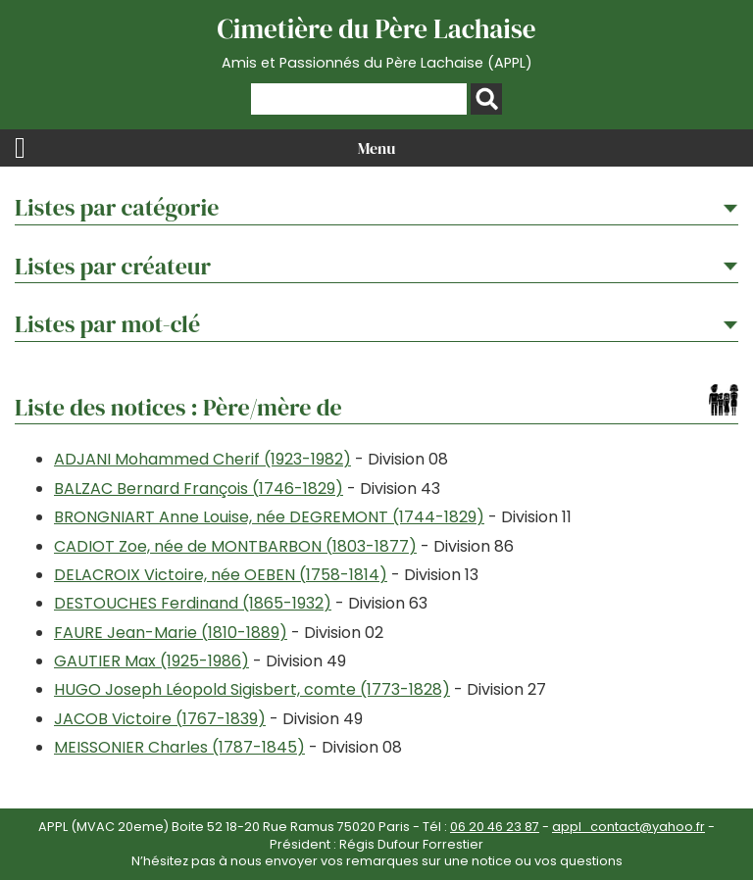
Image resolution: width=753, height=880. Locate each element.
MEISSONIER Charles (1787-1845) (179, 747)
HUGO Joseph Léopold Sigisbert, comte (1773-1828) (252, 689)
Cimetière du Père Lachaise (376, 42)
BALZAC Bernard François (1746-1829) (198, 488)
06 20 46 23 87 (494, 826)
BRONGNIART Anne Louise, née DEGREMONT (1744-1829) (269, 517)
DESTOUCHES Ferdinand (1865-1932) (192, 603)
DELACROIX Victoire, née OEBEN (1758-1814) (220, 574)
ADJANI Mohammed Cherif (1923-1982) (202, 459)
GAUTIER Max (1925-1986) (151, 661)
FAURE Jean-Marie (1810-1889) (170, 632)
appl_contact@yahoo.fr (628, 826)
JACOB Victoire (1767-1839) (160, 719)
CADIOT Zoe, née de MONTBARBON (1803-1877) (235, 546)
